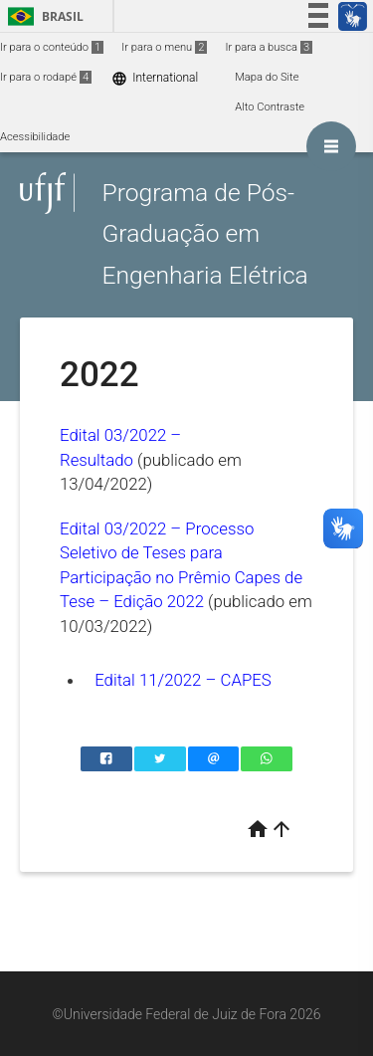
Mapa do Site (266, 77)
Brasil (42, 16)
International (154, 78)
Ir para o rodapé (46, 77)
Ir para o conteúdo (51, 47)
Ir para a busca (268, 47)
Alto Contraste (269, 107)
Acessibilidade (35, 136)
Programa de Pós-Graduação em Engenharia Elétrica (204, 234)
